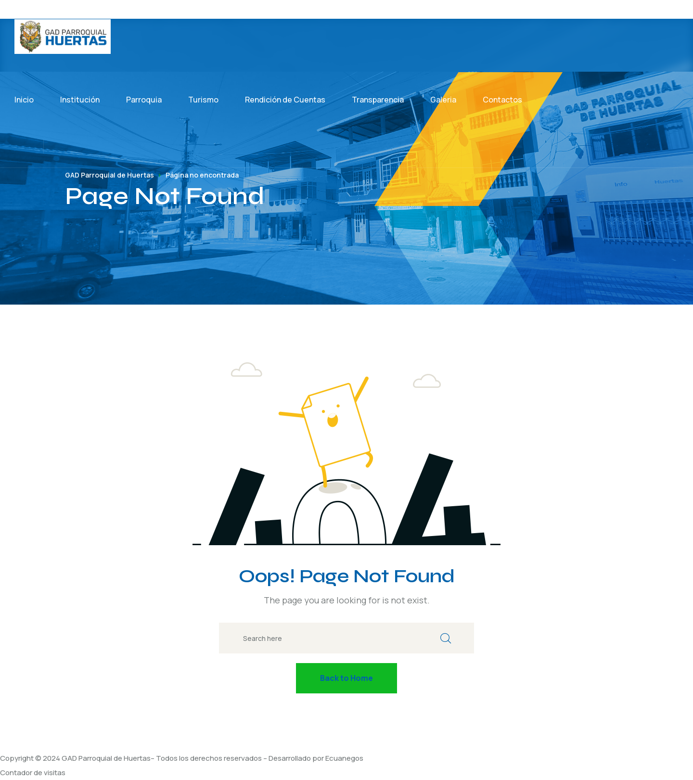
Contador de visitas (32, 772)
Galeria (443, 99)
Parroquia (144, 99)
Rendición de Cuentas (285, 99)
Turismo (203, 99)
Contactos (502, 99)
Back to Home (346, 678)
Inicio (24, 99)
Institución (80, 99)
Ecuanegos (344, 758)
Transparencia (378, 99)
